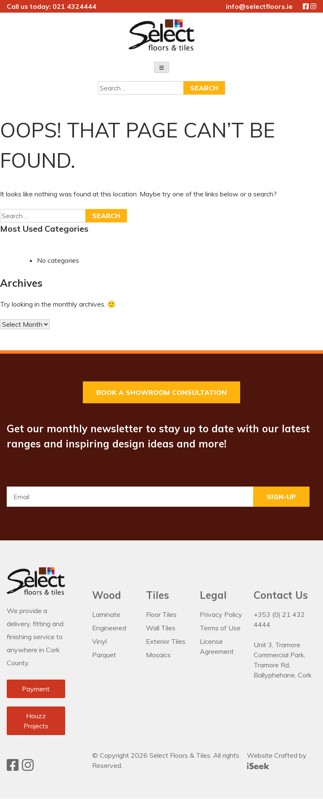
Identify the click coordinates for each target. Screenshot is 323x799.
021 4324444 (74, 6)
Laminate (106, 615)
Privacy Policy (221, 615)
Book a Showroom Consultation (161, 393)
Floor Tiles (161, 615)
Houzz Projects (36, 721)
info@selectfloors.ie (259, 6)
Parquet (104, 655)
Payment (36, 689)
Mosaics (158, 655)
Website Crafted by (277, 760)
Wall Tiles (160, 628)
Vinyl (99, 642)
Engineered (109, 628)
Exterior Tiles (165, 642)
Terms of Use (220, 628)
